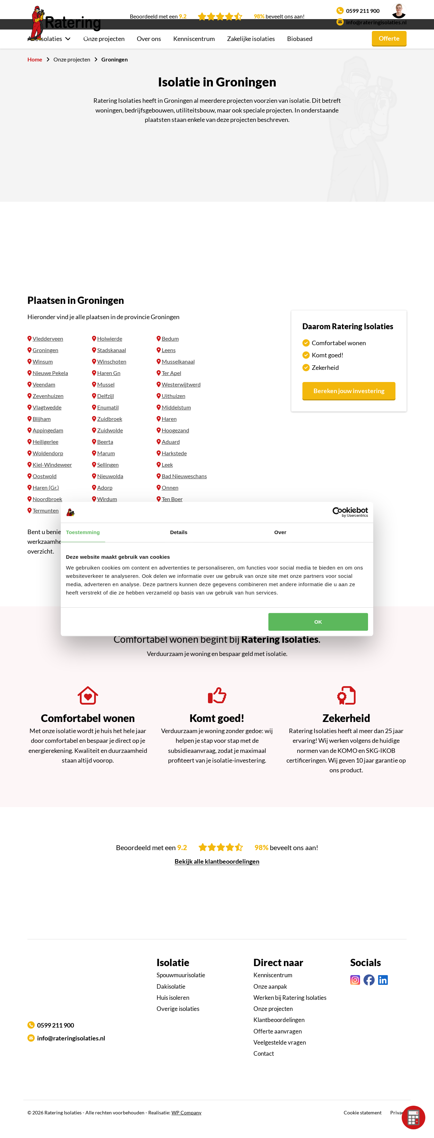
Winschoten (111, 374)
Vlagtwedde (47, 419)
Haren (169, 431)
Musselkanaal (178, 374)
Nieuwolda (110, 488)
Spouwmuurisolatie (181, 987)
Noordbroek (47, 511)
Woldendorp (48, 465)
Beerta (105, 454)
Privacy (398, 1125)
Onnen (170, 500)
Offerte (389, 51)
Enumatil (108, 419)
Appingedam (48, 442)
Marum (106, 465)
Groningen (45, 362)
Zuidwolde (110, 442)
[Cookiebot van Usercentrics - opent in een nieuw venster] (337, 512)
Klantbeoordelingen (278, 1032)
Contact (263, 1066)
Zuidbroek (109, 431)
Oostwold (45, 488)
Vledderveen (48, 351)
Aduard (171, 454)
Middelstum (176, 419)
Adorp (104, 500)
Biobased (299, 51)
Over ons (149, 51)
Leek (167, 477)
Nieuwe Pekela (50, 385)
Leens (169, 362)
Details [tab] (178, 532)
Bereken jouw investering (349, 403)
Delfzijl (105, 408)
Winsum (43, 374)
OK (318, 622)
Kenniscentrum (194, 51)
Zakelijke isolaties (251, 51)
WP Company (186, 1125)
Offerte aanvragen (277, 1043)
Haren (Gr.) (46, 500)
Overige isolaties (178, 1021)
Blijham (42, 431)
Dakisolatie (171, 999)
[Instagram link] (355, 992)
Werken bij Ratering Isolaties (289, 1010)
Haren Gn (108, 385)
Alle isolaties (44, 51)
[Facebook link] (369, 992)
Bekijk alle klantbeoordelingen (217, 874)
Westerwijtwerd (181, 396)
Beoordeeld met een (158, 16)
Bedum (170, 351)
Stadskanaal (111, 362)
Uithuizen (173, 408)
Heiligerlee (45, 454)
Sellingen (108, 477)
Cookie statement (363, 1125)
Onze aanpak (270, 999)
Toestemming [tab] (83, 532)
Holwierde (109, 351)
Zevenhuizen (48, 408)
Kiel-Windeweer (52, 477)
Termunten (46, 523)
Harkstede (174, 465)
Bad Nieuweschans (184, 488)
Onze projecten (104, 51)
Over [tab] (280, 532)
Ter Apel (171, 385)
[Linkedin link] (383, 992)
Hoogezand (175, 442)
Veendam (44, 396)
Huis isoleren (173, 1010)
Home (34, 71)
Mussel (106, 396)
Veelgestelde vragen (279, 1054)
